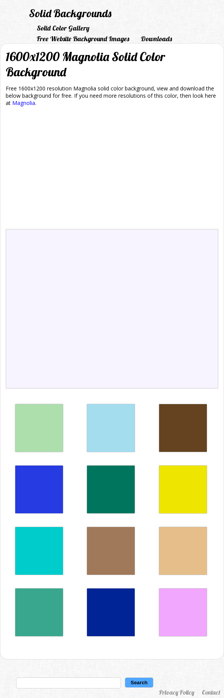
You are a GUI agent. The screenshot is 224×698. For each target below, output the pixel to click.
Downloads (156, 38)
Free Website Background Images (83, 38)
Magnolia (23, 102)
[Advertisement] (112, 169)
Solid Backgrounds (70, 13)
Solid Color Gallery (63, 28)
